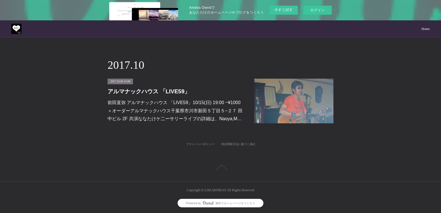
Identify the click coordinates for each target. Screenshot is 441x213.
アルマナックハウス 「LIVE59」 (149, 91)
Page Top (220, 167)
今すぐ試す (283, 10)
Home (426, 29)
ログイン (317, 10)
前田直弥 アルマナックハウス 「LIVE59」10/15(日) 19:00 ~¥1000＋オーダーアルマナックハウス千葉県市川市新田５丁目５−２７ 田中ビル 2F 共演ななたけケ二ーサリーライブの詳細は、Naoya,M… (175, 110)
